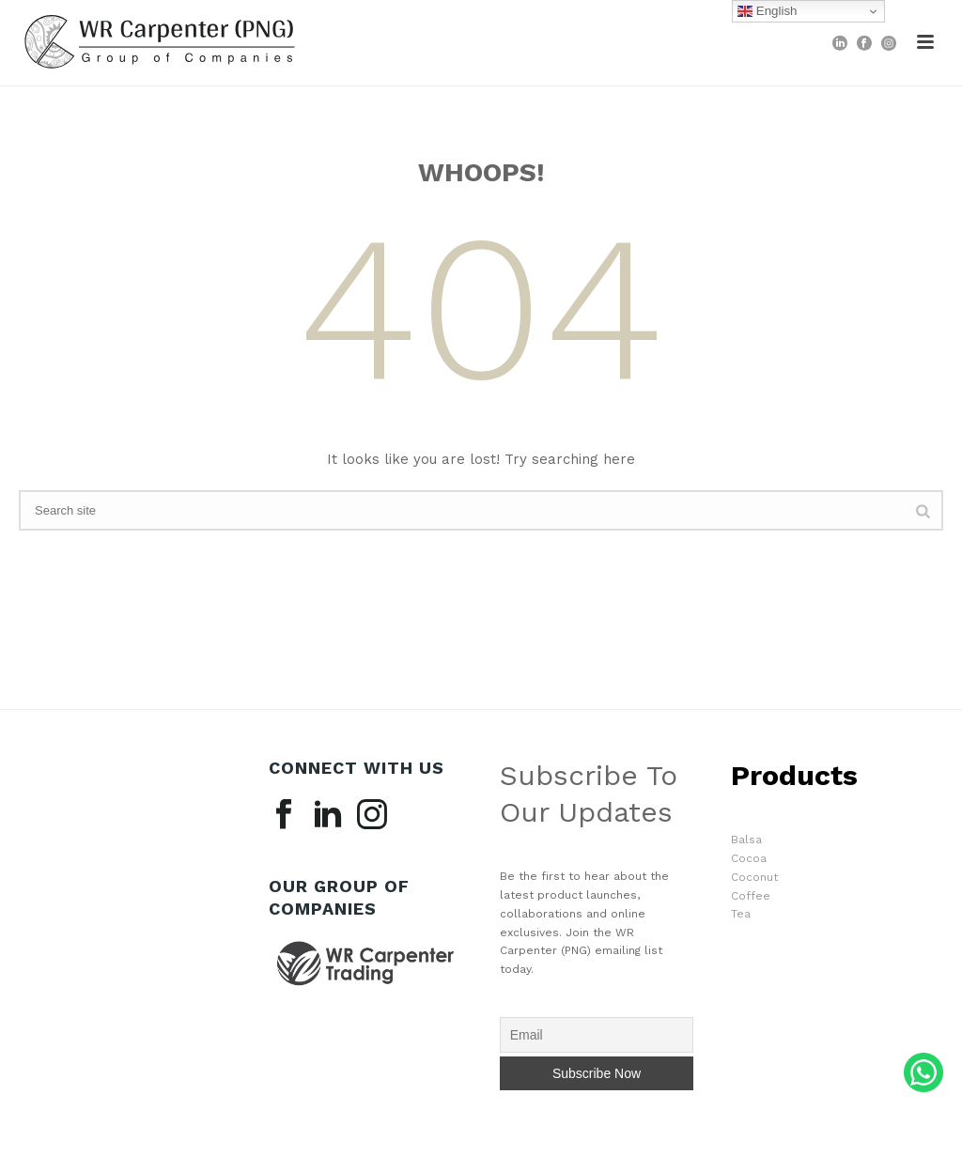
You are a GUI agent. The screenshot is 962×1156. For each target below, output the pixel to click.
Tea (741, 913)
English (767, 11)
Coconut (754, 877)
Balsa (746, 839)
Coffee (750, 895)
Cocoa (749, 858)
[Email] (597, 1035)
